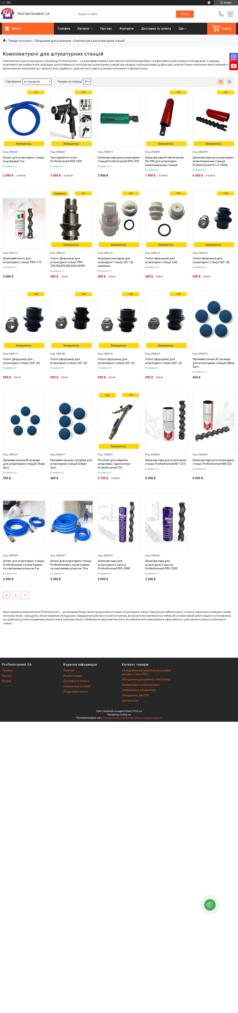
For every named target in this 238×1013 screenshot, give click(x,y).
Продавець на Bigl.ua (119, 714)
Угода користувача (75, 691)
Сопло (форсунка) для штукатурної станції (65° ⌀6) (21, 361)
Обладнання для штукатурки (52, 40)
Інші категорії (130, 700)
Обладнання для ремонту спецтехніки (146, 679)
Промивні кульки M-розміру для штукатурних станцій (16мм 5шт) (24, 464)
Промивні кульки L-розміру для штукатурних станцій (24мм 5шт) (71, 464)
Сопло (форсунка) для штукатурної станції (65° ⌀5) (211, 260)
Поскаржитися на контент (117, 718)
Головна (64, 28)
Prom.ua (137, 711)
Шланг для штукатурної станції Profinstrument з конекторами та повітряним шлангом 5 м (23, 564)
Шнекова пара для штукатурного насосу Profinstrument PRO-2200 (161, 564)
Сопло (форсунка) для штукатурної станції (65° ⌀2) (163, 361)
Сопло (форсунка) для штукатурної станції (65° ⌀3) (116, 361)
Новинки (68, 670)
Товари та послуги (20, 40)
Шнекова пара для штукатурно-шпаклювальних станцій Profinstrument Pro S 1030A (214, 161)
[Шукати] (185, 14)
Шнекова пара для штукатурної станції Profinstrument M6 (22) (213, 462)
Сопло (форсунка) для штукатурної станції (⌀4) (161, 260)
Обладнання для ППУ (135, 695)
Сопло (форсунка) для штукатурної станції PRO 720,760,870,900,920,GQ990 (67, 262)
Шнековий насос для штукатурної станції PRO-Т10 (22, 260)
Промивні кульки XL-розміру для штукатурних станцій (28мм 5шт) (214, 363)
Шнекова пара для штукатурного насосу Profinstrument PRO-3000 (114, 564)
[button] (210, 905)
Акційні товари (72, 675)
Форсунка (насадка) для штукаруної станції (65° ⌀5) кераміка (115, 262)
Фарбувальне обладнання (138, 690)
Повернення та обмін (76, 686)
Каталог (84, 28)
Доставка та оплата (156, 28)
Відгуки (6, 681)
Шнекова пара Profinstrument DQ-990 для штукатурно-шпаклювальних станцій (164, 161)
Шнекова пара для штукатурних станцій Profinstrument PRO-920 (119, 159)
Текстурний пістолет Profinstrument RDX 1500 (66, 159)
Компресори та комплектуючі (141, 684)
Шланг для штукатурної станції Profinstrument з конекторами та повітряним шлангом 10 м (71, 564)
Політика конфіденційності (147, 718)
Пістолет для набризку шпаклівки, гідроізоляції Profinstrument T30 (114, 464)
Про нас (106, 28)
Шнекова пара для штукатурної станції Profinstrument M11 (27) (166, 462)
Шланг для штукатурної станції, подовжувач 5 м (24, 159)
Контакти (127, 28)
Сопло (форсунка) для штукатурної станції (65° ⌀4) (68, 361)
